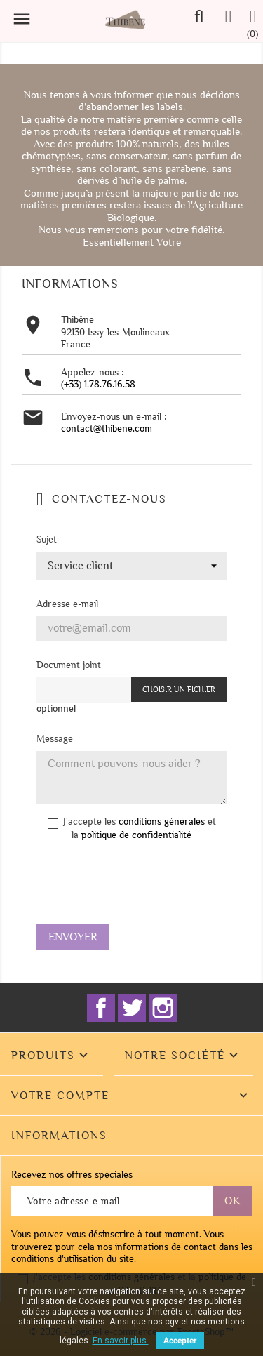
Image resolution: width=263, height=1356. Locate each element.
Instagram (163, 1008)
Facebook (101, 1008)
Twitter (132, 1008)
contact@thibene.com (106, 428)
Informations (59, 1135)
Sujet (46, 539)
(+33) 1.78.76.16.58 (98, 384)
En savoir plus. (121, 1340)
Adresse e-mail (67, 604)
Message (54, 738)
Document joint (68, 665)
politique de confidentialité (136, 835)
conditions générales (162, 821)
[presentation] (143, 885)
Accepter (179, 1340)
